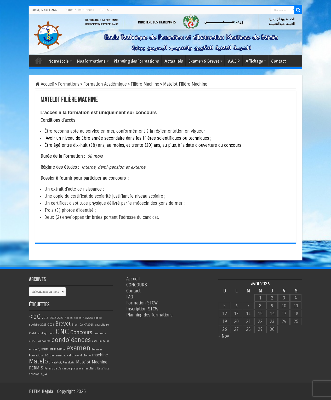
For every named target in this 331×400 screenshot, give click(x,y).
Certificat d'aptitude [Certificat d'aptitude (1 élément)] (41, 333)
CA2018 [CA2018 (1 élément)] (89, 324)
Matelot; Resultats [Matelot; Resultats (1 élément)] (63, 362)
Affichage (254, 61)
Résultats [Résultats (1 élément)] (103, 368)
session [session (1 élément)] (34, 374)
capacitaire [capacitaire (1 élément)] (102, 324)
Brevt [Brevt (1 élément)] (75, 324)
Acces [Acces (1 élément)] (69, 318)
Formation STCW (142, 303)
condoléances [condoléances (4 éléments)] (71, 340)
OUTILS (104, 10)
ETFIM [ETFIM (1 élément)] (44, 349)
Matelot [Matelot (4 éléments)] (39, 361)
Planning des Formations (136, 61)
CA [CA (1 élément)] (81, 324)
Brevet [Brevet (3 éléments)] (63, 324)
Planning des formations (149, 315)
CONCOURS (136, 285)
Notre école (58, 61)
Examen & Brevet (204, 61)
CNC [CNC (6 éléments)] (62, 331)
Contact (278, 61)
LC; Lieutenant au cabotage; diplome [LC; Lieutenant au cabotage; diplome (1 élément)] (68, 355)
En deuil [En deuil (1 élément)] (104, 341)
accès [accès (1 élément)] (78, 318)
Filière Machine (145, 84)
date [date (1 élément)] (95, 341)
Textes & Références (79, 10)
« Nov (223, 336)
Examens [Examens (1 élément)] (97, 349)
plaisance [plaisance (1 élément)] (77, 368)
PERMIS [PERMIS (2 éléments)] (36, 368)
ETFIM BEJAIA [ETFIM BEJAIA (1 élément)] (57, 349)
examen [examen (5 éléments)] (78, 348)
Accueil (38, 60)
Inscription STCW (142, 309)
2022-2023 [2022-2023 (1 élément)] (57, 318)
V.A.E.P (233, 61)
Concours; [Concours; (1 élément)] (43, 341)
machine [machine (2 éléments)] (100, 355)
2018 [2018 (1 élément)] (45, 318)
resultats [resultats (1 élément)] (90, 368)
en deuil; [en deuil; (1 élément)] (34, 349)
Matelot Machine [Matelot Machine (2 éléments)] (91, 362)
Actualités (173, 61)
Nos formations (91, 61)
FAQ (129, 297)
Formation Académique (105, 84)
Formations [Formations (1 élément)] (36, 355)
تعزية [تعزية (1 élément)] (44, 374)
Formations (68, 84)
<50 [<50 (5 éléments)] (35, 316)
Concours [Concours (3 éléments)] (81, 332)
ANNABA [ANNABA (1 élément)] (88, 318)
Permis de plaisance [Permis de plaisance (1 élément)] (57, 368)
